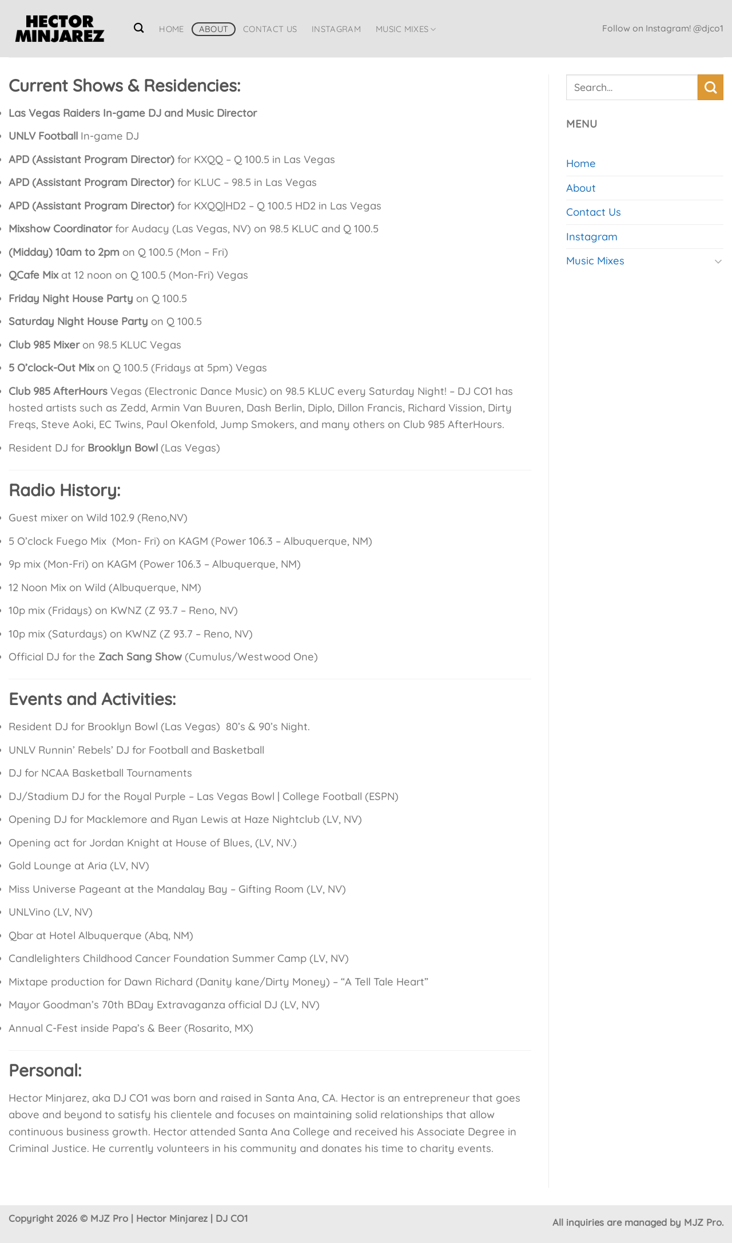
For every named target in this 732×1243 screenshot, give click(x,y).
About (213, 28)
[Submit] (710, 87)
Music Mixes (406, 29)
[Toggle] (718, 261)
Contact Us (270, 28)
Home (171, 28)
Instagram (336, 28)
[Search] (139, 28)
